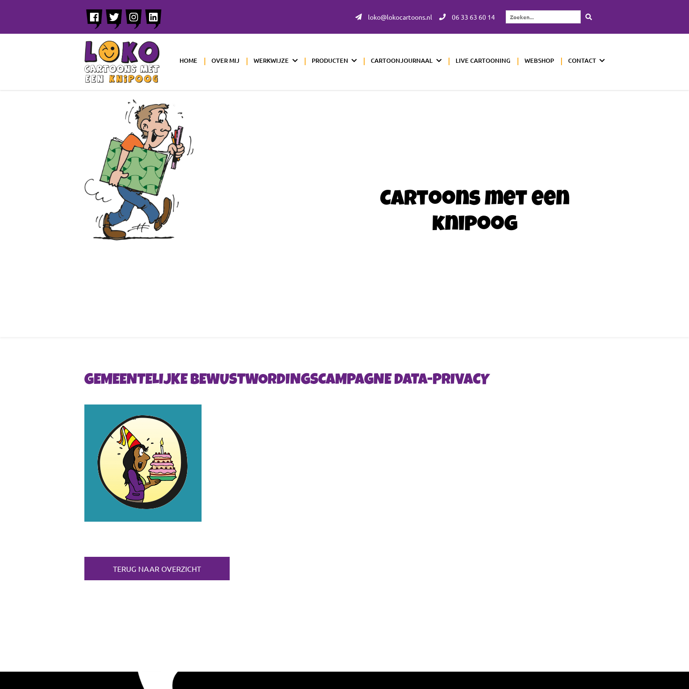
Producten (330, 60)
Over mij (225, 60)
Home (188, 60)
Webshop (539, 60)
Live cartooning (483, 60)
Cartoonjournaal (402, 60)
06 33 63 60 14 (467, 17)
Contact (582, 60)
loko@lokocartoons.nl (393, 17)
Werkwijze (271, 60)
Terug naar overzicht (157, 568)
